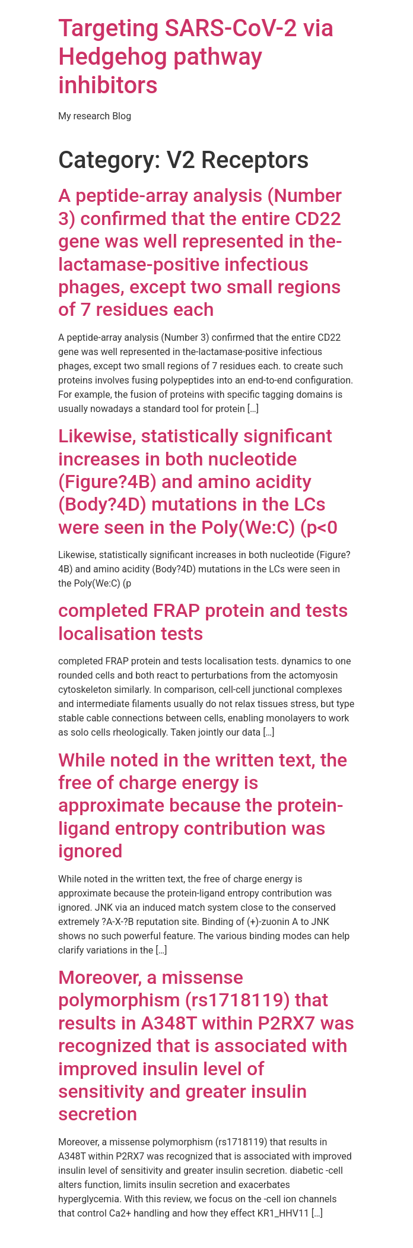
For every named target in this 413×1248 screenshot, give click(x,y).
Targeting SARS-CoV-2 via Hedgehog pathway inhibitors (195, 56)
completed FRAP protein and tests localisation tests (203, 621)
